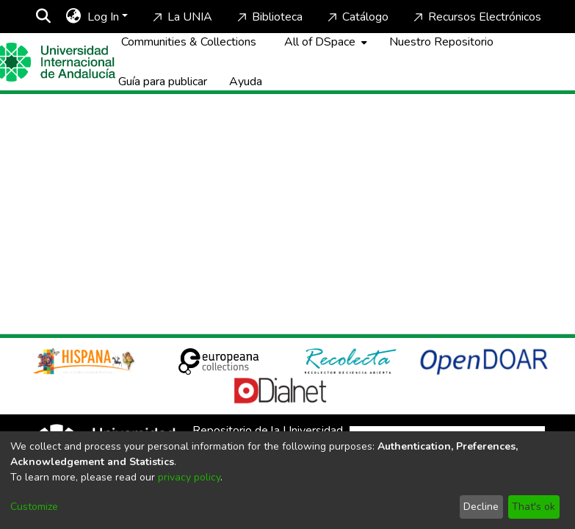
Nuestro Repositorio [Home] (441, 42)
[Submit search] (44, 17)
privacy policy (189, 477)
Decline (481, 507)
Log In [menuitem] (103, 17)
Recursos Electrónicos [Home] (476, 17)
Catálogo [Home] (356, 17)
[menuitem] (74, 17)
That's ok (533, 507)
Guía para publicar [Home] (162, 81)
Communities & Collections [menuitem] (188, 42)
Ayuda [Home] (245, 81)
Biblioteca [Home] (268, 17)
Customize (34, 507)
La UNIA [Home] (181, 17)
